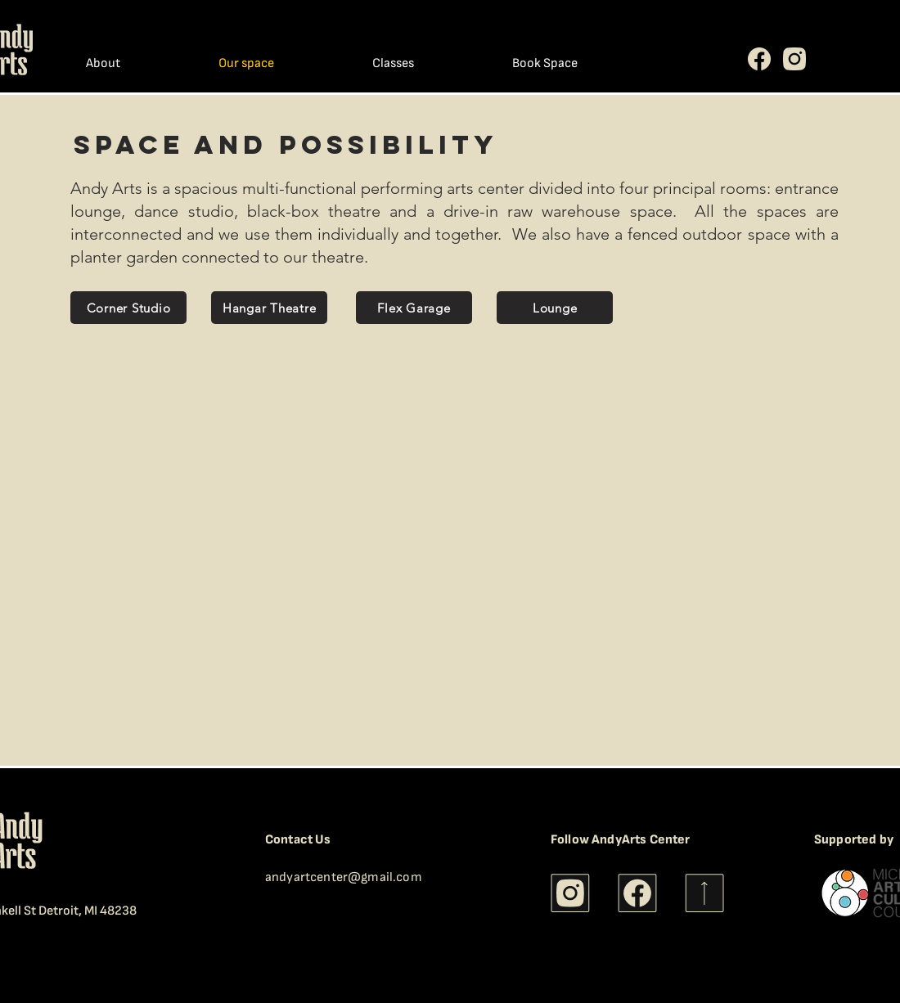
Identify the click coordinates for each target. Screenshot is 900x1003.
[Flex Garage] (414, 307)
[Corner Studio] (128, 307)
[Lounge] (555, 307)
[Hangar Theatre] (269, 307)
